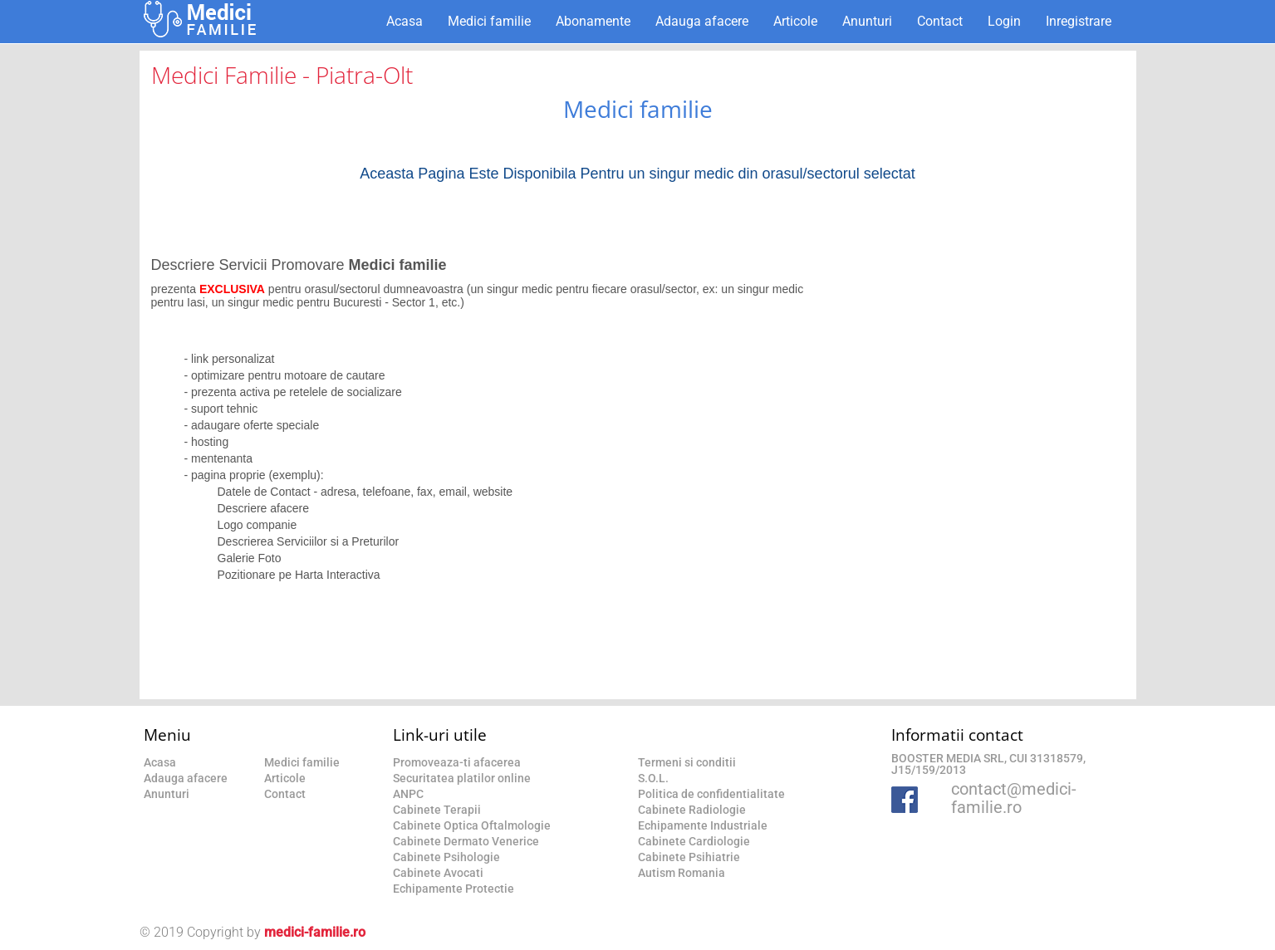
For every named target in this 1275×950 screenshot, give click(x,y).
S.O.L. (653, 778)
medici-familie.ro (314, 932)
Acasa (404, 21)
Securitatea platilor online (462, 778)
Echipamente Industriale (702, 825)
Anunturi (867, 21)
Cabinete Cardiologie (694, 841)
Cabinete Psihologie (446, 857)
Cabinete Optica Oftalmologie (472, 825)
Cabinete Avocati (438, 873)
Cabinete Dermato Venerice (466, 841)
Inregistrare (1078, 21)
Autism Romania (681, 873)
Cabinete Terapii (437, 809)
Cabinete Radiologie (692, 809)
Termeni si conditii (687, 762)
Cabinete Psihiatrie (689, 857)
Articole (795, 21)
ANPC (408, 794)
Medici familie (489, 21)
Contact (940, 21)
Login (1004, 21)
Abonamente (593, 21)
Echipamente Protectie (453, 888)
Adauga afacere (701, 21)
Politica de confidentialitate (711, 794)
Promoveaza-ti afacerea (457, 762)
